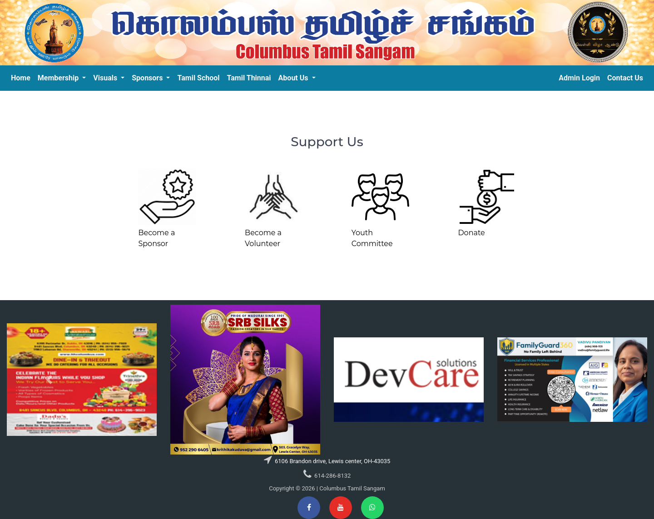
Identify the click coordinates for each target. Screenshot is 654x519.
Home (20, 78)
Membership (59, 78)
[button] (49, 380)
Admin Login (579, 78)
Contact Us (625, 78)
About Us (294, 78)
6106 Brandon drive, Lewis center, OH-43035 (332, 461)
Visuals (106, 78)
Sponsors (148, 78)
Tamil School (198, 78)
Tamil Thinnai (249, 78)
